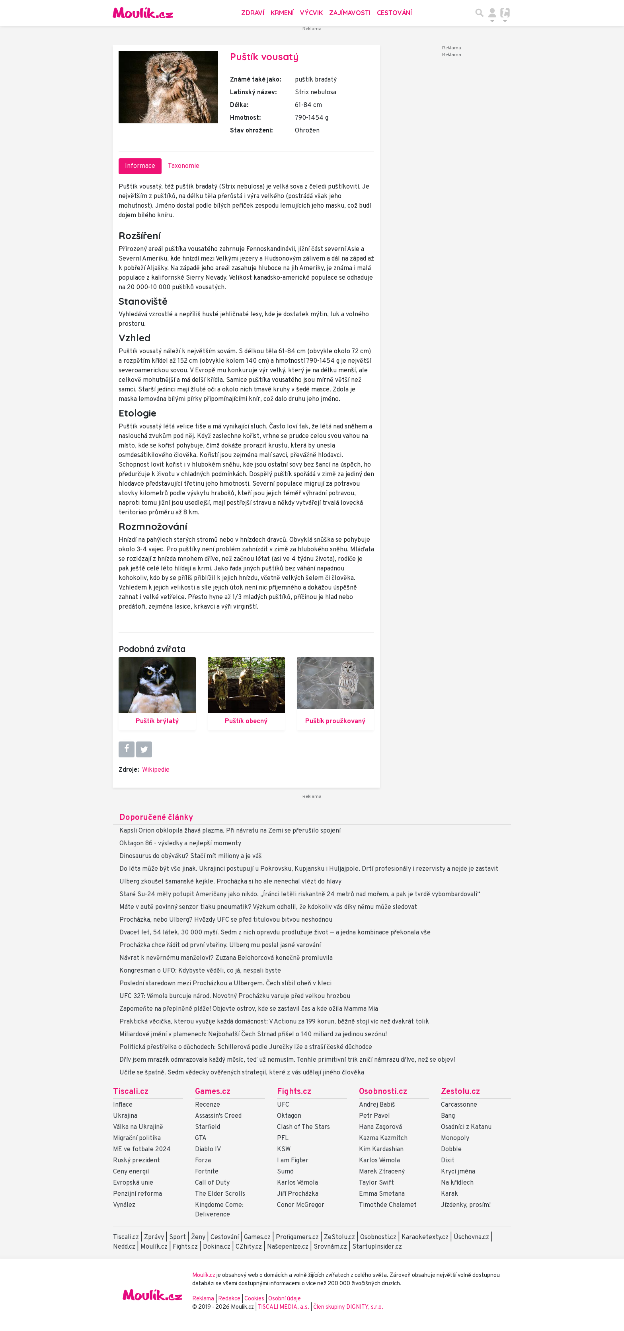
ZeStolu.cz (339, 1237)
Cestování (394, 13)
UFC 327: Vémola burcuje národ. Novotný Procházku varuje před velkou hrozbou (234, 996)
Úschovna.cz (471, 1237)
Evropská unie (133, 1183)
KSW (284, 1150)
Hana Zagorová (380, 1127)
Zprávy (154, 1237)
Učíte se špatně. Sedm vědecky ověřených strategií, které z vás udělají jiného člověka (241, 1073)
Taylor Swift (376, 1183)
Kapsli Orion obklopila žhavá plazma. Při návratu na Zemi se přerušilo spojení (230, 831)
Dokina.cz (216, 1247)
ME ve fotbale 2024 (142, 1150)
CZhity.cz (249, 1247)
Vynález (124, 1205)
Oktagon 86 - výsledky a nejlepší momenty (180, 844)
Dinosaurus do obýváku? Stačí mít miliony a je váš (190, 856)
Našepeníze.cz (287, 1247)
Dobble (451, 1150)
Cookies (254, 1299)
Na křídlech (457, 1183)
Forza (203, 1161)
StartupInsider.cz (377, 1247)
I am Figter (292, 1161)
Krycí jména (458, 1172)
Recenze (207, 1105)
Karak (449, 1194)
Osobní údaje (284, 1299)
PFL (283, 1138)
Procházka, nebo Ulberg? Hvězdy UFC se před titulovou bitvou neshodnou (225, 920)
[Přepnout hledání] (479, 12)
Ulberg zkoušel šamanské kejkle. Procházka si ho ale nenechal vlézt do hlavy (230, 882)
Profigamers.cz (297, 1237)
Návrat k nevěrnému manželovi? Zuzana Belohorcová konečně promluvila (226, 958)
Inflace (123, 1105)
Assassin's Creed (218, 1116)
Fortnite (206, 1172)
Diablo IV (208, 1150)
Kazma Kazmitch (383, 1138)
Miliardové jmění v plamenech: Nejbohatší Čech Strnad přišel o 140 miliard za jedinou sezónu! (253, 1035)
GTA (201, 1138)
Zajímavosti (349, 13)
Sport (177, 1237)
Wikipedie (156, 770)
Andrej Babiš (377, 1105)
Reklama (203, 1299)
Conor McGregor (300, 1205)
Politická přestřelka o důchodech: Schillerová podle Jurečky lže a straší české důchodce (245, 1047)
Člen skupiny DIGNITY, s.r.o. (348, 1307)
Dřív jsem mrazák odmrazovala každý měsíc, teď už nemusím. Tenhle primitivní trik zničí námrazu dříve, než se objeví (287, 1060)
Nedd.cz (124, 1247)
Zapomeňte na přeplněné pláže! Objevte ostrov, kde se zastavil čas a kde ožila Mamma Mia (248, 1009)
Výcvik (311, 13)
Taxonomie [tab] (183, 166)
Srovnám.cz (330, 1247)
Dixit (447, 1161)
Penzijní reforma (137, 1194)
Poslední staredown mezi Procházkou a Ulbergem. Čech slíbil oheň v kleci (225, 984)
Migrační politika (137, 1138)
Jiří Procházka (297, 1194)
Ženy (198, 1237)
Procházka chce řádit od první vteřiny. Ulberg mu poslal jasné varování (220, 946)
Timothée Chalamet (388, 1205)
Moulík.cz (154, 1247)
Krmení (282, 13)
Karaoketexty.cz (425, 1237)
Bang (448, 1116)
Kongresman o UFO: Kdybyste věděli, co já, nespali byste (200, 971)
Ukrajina (125, 1116)
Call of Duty (212, 1183)
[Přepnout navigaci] (492, 12)
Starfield (207, 1127)
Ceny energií (131, 1172)
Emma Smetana (382, 1194)
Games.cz (212, 1092)
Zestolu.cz (460, 1092)
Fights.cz (294, 1092)
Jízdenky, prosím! (466, 1205)
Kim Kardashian (381, 1150)
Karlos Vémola (297, 1183)
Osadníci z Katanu (466, 1127)
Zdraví (252, 13)
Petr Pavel (374, 1116)
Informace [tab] (140, 166)
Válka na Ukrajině (138, 1127)
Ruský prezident (136, 1161)
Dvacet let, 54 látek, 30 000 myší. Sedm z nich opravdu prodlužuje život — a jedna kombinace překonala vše (275, 933)
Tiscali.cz (130, 1092)
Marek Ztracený (382, 1172)
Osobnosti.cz (383, 1092)
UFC (283, 1105)
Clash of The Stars (303, 1127)
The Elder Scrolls (220, 1194)
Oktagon (289, 1116)
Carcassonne (459, 1105)
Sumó (285, 1172)
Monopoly (455, 1138)
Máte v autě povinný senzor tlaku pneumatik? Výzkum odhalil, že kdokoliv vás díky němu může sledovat (268, 907)
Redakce (229, 1299)
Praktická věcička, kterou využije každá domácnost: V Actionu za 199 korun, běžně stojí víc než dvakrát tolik (274, 1022)
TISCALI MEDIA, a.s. (283, 1307)
